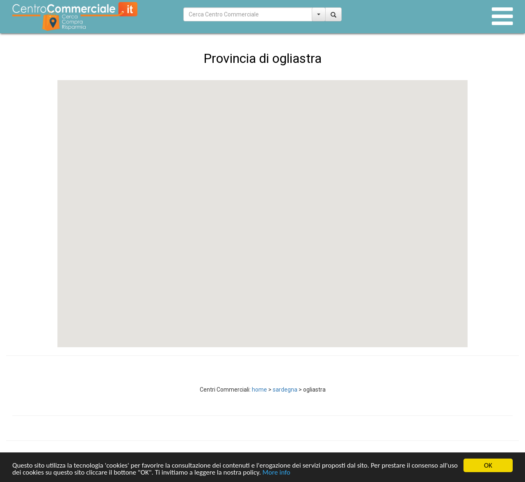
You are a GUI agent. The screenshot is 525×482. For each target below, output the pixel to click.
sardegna (285, 389)
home (259, 389)
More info (276, 473)
